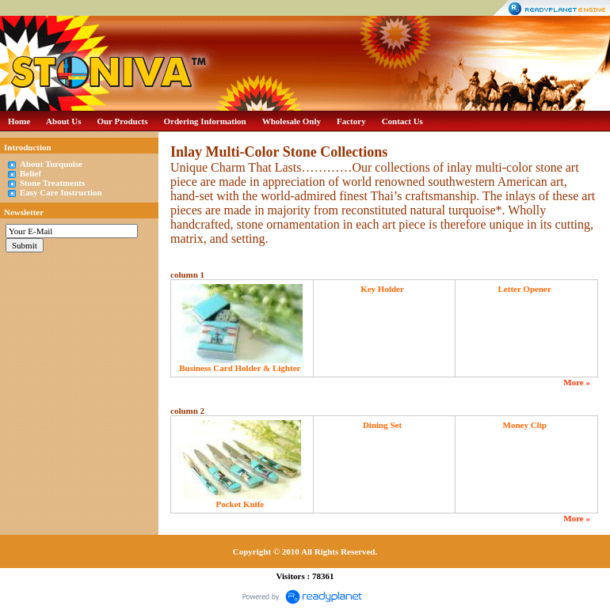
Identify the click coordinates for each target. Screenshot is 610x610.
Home (19, 121)
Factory (351, 121)
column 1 (187, 274)
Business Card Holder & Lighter (239, 368)
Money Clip (525, 425)
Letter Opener (524, 289)
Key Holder (382, 289)
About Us (63, 121)
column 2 (187, 410)
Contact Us (402, 121)
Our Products (122, 121)
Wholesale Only (291, 121)
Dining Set (382, 425)
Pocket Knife (239, 504)
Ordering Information (205, 121)
